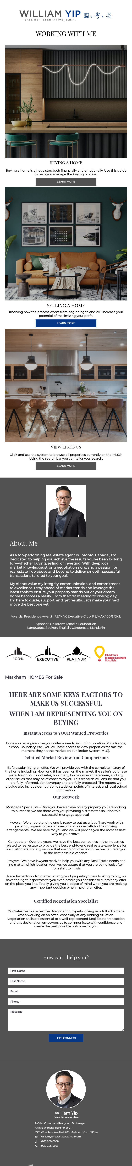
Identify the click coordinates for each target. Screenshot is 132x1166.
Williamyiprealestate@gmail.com (60, 1136)
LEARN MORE (66, 181)
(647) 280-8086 (49, 1141)
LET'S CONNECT (66, 1038)
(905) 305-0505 (49, 1145)
